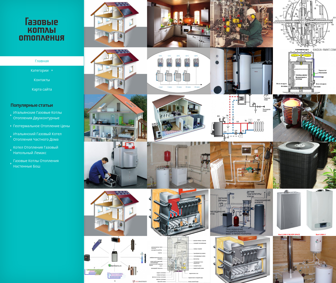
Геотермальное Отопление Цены (41, 125)
